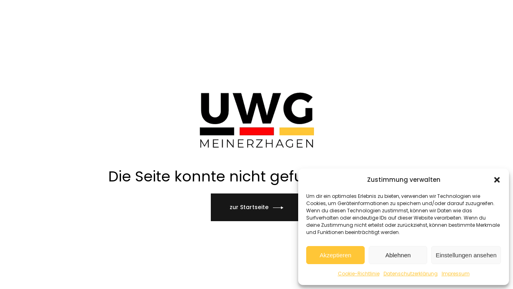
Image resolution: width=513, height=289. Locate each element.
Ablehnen (397, 255)
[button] (497, 180)
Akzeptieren (335, 255)
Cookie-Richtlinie (359, 273)
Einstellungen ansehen (466, 255)
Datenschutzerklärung (411, 273)
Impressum (456, 273)
